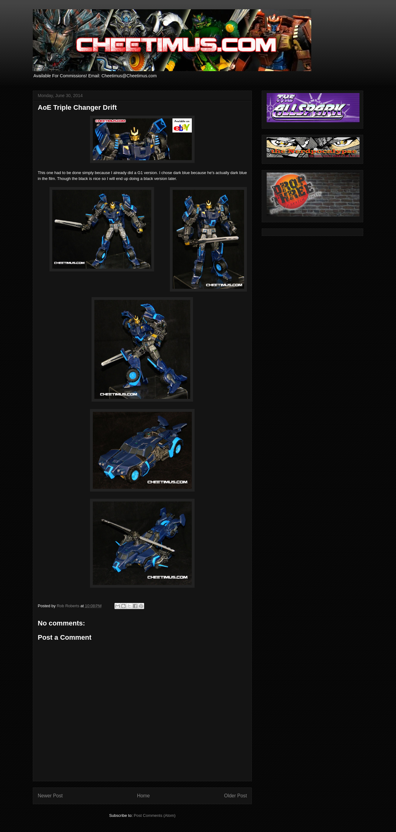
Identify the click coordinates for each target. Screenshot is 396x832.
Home (143, 795)
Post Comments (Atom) (154, 815)
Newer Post (50, 795)
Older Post (235, 795)
